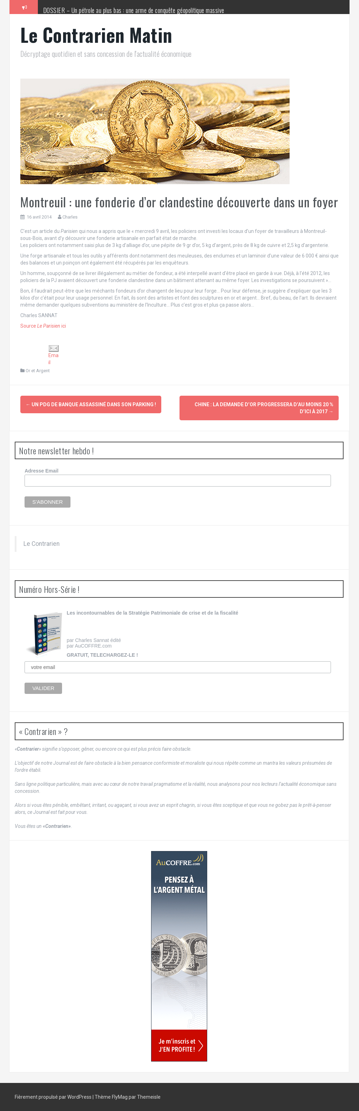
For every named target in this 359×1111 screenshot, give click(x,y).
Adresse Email (42, 471)
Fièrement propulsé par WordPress (54, 1097)
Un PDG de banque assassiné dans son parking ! (91, 404)
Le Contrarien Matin (96, 34)
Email (53, 355)
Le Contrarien (41, 543)
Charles (69, 217)
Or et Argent (38, 370)
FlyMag (120, 1097)
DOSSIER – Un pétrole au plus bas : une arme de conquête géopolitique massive (133, 10)
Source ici (43, 326)
